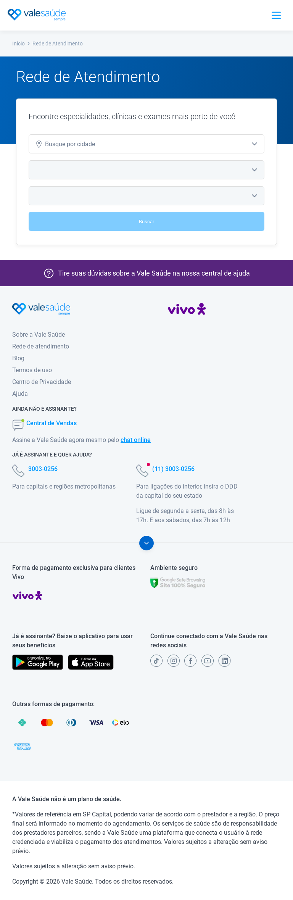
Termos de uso (32, 370)
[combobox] (146, 143)
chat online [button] (136, 440)
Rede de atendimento (40, 346)
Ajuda (20, 393)
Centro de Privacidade (41, 381)
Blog (18, 358)
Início (21, 43)
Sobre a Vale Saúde (38, 334)
